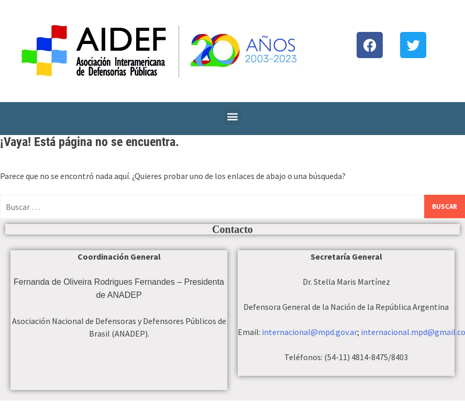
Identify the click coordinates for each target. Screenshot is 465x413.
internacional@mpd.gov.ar (309, 332)
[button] (232, 116)
